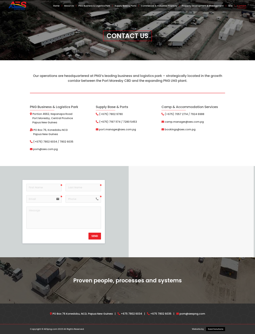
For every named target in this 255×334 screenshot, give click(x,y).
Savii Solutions (215, 329)
